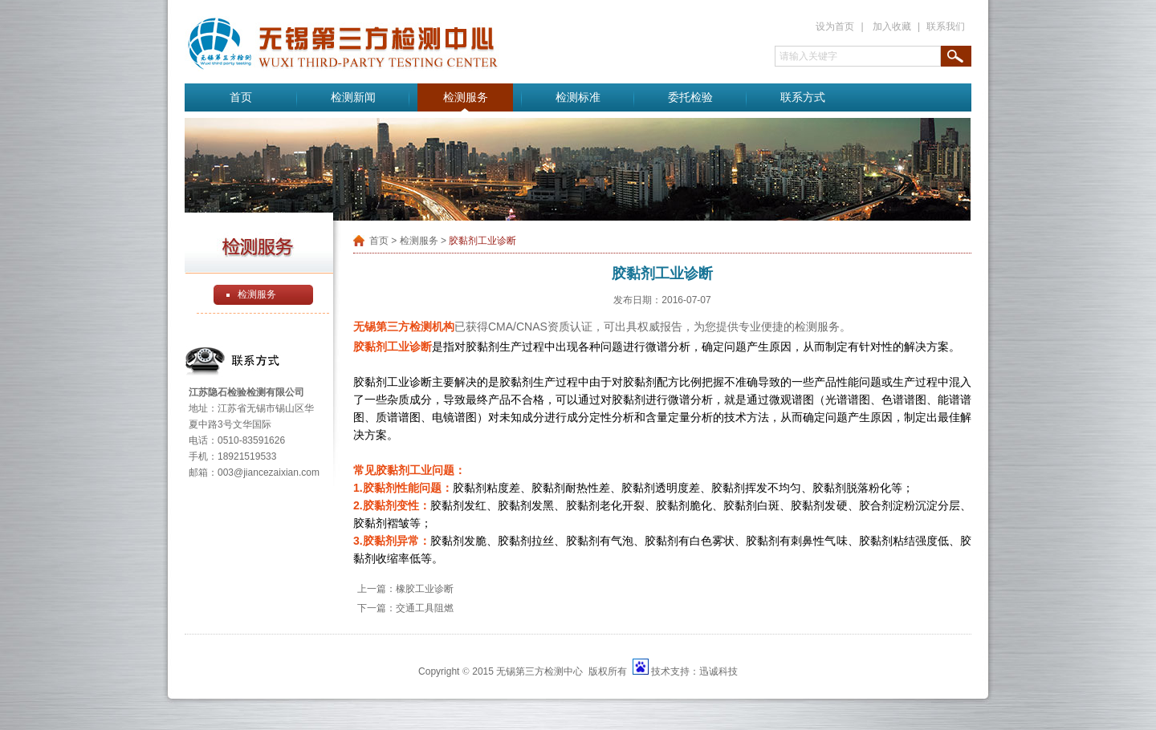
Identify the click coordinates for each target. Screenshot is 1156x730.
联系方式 (802, 97)
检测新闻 (353, 97)
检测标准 (578, 97)
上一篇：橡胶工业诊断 (405, 588)
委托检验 (690, 97)
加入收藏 (892, 26)
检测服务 (465, 97)
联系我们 (945, 26)
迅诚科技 (718, 671)
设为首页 (835, 26)
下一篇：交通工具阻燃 (405, 608)
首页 (241, 97)
